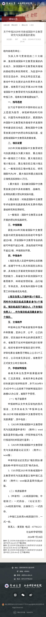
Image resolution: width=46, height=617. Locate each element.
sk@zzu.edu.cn (27, 575)
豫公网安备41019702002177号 (15, 604)
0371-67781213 (26, 579)
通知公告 (25, 25)
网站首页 (14, 25)
